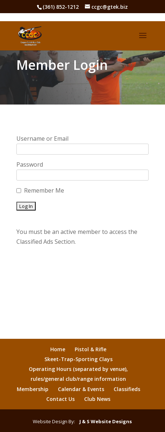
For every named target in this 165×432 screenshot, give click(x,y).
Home (57, 349)
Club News (97, 398)
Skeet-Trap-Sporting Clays (78, 359)
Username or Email (42, 138)
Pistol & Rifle (90, 349)
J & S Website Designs (104, 421)
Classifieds (127, 389)
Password (29, 164)
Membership (32, 389)
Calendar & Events (81, 389)
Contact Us (60, 398)
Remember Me (44, 190)
